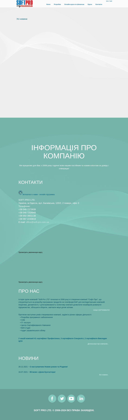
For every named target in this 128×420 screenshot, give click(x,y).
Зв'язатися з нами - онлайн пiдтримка (38, 194)
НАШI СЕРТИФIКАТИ (101, 310)
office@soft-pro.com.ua (37, 222)
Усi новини (21, 19)
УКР (111, 1)
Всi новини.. (104, 375)
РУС (107, 1)
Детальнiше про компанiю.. (98, 344)
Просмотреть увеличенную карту (30, 252)
